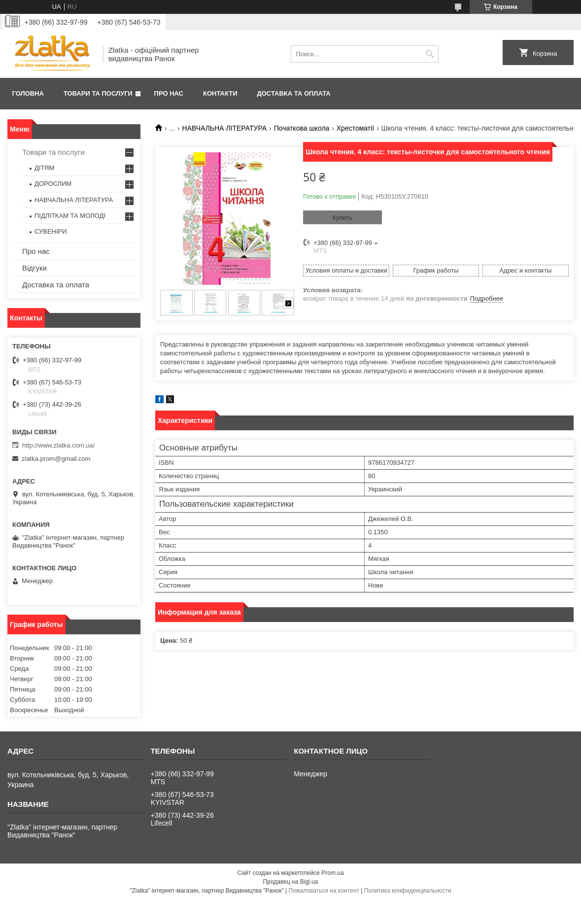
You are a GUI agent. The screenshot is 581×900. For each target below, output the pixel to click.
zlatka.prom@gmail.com (56, 458)
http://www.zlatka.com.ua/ (58, 445)
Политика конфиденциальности (407, 890)
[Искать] (430, 54)
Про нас (168, 93)
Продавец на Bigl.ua (290, 881)
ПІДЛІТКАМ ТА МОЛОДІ (69, 215)
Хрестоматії (355, 128)
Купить (342, 217)
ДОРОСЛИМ (52, 183)
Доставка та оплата (294, 93)
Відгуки (34, 268)
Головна (28, 93)
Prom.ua (332, 872)
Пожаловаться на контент (324, 890)
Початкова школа (302, 128)
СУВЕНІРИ (50, 231)
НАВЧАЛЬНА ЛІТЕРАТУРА (224, 128)
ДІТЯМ (44, 168)
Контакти (220, 93)
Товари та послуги (98, 93)
